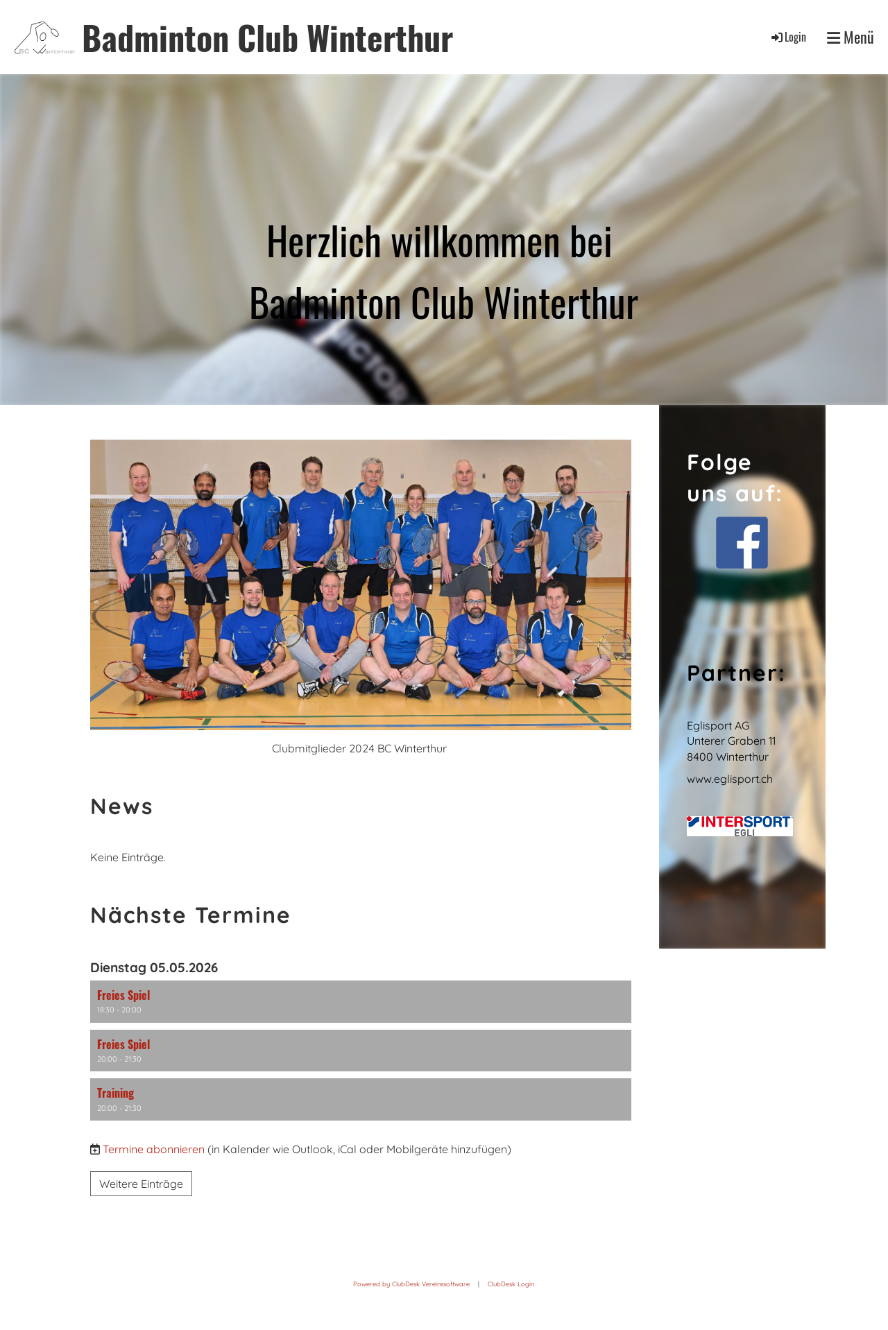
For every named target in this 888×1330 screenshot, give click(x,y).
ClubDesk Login (511, 1284)
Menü (850, 37)
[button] (360, 1002)
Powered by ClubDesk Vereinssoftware (411, 1284)
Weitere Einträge (141, 1184)
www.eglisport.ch (730, 779)
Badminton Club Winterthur (267, 37)
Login (787, 36)
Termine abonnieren (154, 1149)
